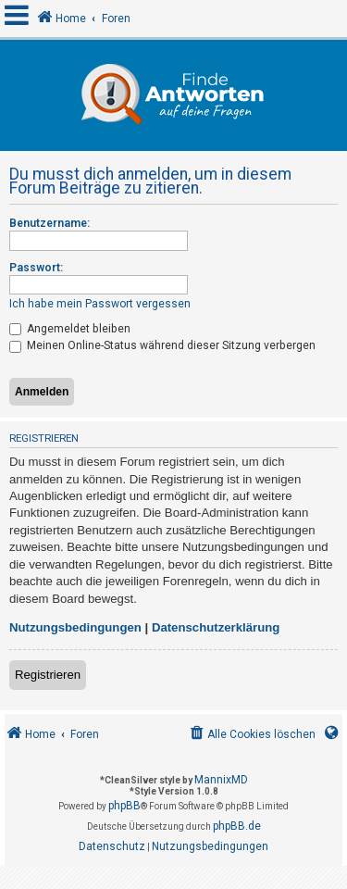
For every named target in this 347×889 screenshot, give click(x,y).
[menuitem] (251, 735)
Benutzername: (49, 223)
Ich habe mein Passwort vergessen (100, 303)
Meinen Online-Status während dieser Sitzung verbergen (162, 345)
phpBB (124, 805)
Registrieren (48, 675)
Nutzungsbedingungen (75, 627)
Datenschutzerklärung (216, 627)
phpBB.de (237, 826)
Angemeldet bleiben (69, 328)
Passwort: (36, 267)
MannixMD (221, 779)
